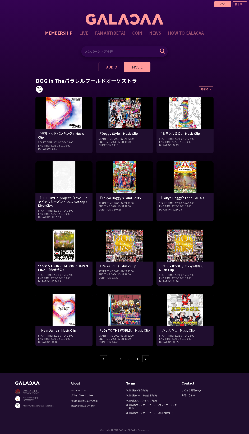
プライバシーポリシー (82, 395)
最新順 (205, 89)
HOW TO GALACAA (186, 33)
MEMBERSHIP (58, 33)
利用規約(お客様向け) (137, 390)
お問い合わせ (188, 395)
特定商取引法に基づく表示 (84, 400)
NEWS (155, 33)
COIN (137, 33)
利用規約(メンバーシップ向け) (141, 400)
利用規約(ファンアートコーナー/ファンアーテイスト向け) (151, 406)
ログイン (223, 4)
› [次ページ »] (145, 358)
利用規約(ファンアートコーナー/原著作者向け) (149, 413)
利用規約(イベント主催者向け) (141, 395)
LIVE (83, 33)
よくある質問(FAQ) (191, 390)
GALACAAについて (80, 390)
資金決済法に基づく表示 (83, 405)
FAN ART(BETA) (110, 33)
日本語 (239, 4)
